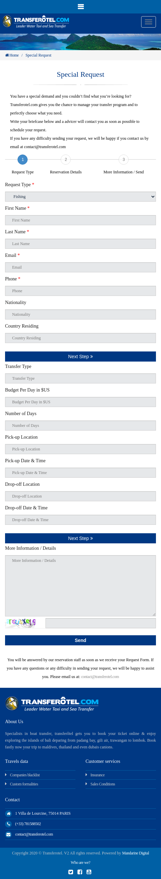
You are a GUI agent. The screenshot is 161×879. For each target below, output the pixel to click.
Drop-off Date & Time (26, 507)
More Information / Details (30, 548)
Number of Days (20, 413)
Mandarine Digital (135, 853)
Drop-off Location (22, 484)
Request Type (19, 184)
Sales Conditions (103, 784)
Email (12, 255)
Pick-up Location (21, 437)
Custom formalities (24, 784)
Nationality (15, 302)
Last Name (17, 231)
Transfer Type (18, 366)
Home (12, 55)
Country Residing (21, 326)
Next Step (80, 356)
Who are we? (80, 862)
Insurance (98, 775)
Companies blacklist (25, 775)
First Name (17, 208)
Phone (13, 278)
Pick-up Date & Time (25, 460)
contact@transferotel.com (100, 676)
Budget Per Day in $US (27, 390)
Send (80, 640)
